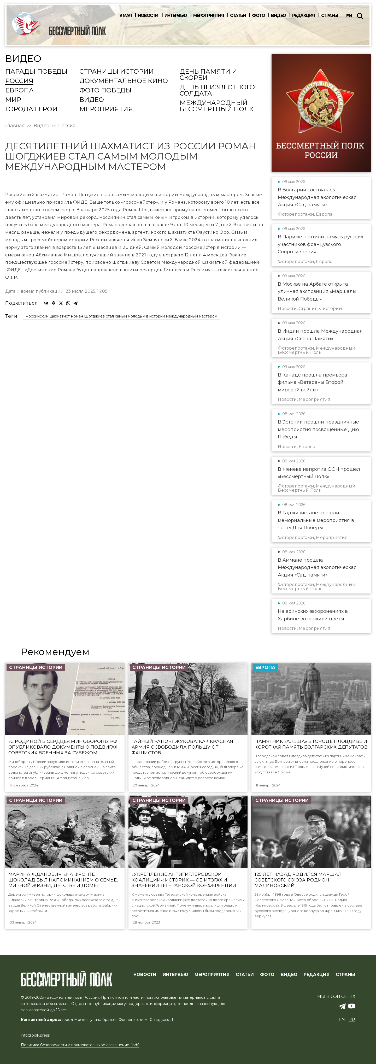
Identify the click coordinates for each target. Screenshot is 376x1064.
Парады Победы (36, 71)
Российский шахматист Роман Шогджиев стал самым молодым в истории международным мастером (121, 458)
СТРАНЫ (345, 975)
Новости (148, 16)
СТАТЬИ (245, 975)
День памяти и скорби (208, 74)
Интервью (175, 16)
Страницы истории (116, 71)
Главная (15, 125)
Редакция (303, 16)
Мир (13, 100)
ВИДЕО (289, 975)
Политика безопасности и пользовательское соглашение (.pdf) (80, 1045)
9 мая (125, 16)
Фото (258, 16)
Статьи (238, 16)
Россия (19, 81)
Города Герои (31, 109)
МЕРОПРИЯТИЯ (212, 975)
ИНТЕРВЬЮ (175, 975)
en (349, 15)
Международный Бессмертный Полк (217, 106)
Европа (19, 90)
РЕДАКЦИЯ (317, 975)
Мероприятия (208, 16)
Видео (278, 16)
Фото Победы (105, 90)
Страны (329, 16)
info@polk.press (35, 1035)
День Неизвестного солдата (217, 90)
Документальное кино (123, 81)
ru (352, 1019)
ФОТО (267, 975)
